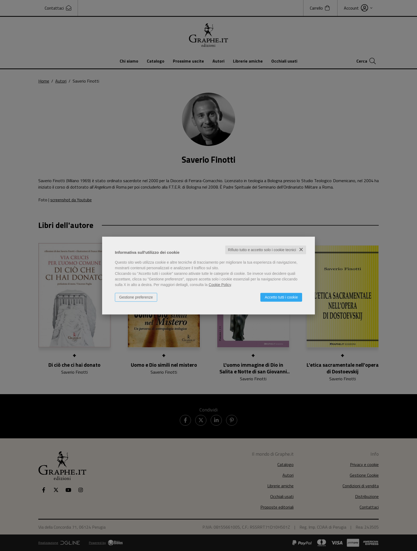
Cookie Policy (220, 285)
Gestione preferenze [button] (136, 297)
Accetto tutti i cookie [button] (281, 297)
